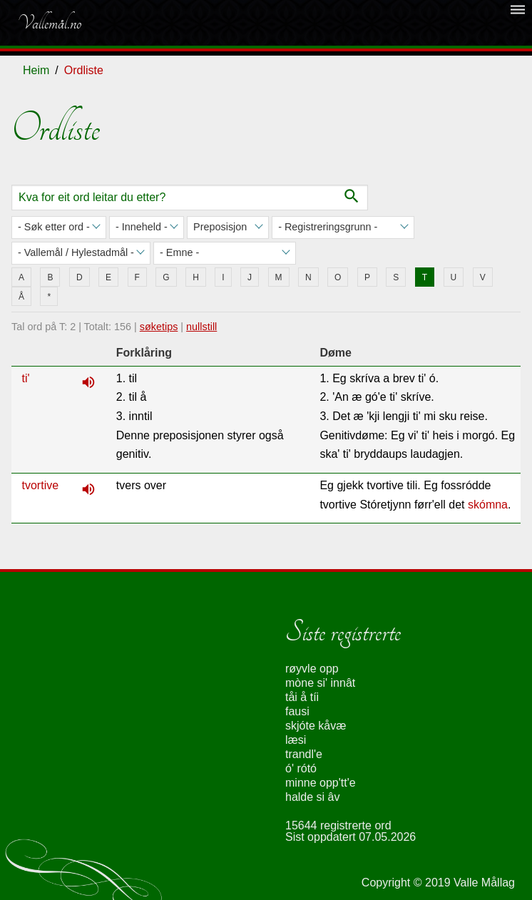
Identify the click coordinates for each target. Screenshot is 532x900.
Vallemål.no (49, 22)
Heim (36, 70)
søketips (159, 326)
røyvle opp (312, 669)
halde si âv (312, 797)
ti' (26, 378)
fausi (297, 711)
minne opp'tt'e (320, 783)
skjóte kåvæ (315, 726)
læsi (295, 740)
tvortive (40, 485)
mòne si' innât (320, 683)
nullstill (201, 326)
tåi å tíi (302, 697)
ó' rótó (301, 768)
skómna (488, 504)
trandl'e (303, 754)
